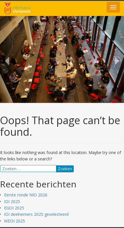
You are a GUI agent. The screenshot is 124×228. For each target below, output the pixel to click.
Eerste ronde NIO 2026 (25, 195)
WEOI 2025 (14, 221)
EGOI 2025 (14, 208)
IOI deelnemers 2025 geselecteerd (36, 214)
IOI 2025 (12, 201)
